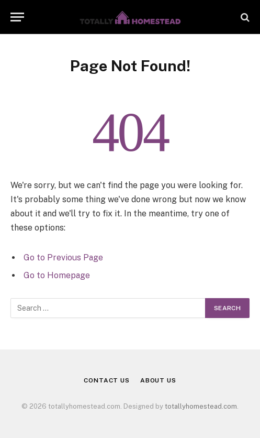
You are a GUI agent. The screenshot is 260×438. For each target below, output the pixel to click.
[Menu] (17, 17)
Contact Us (106, 380)
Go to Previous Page (63, 257)
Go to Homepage (57, 275)
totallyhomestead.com (201, 406)
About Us (158, 380)
